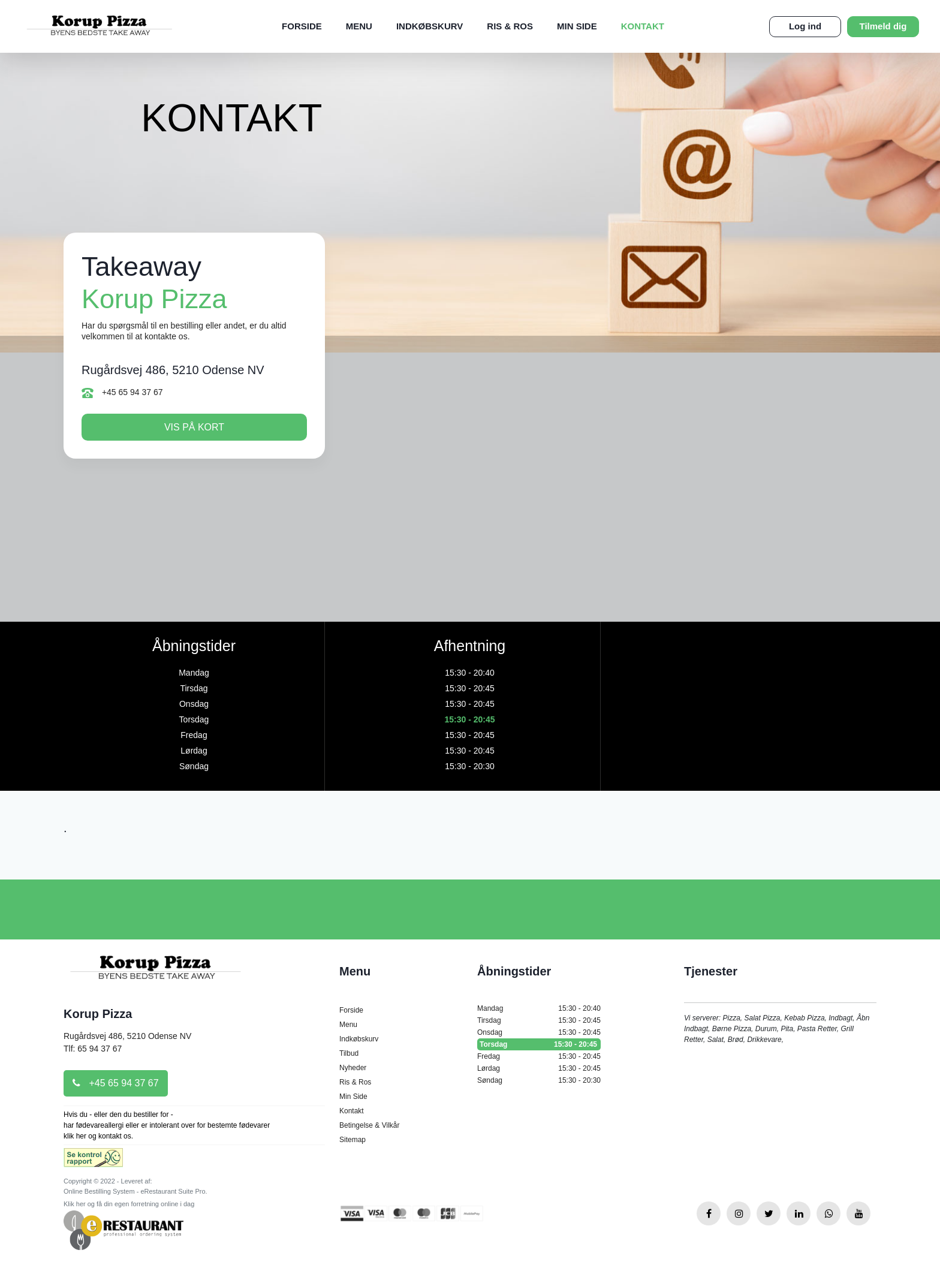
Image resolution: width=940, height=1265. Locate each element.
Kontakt (642, 26)
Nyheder (352, 1068)
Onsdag (539, 1032)
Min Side (577, 26)
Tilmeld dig (883, 26)
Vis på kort (194, 427)
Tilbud (348, 1053)
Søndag (539, 1080)
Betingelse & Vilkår (369, 1125)
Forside (302, 26)
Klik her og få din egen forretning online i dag (129, 1203)
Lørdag (539, 1068)
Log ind (805, 26)
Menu (359, 26)
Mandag (539, 1008)
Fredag (539, 1056)
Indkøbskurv (429, 26)
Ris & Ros (510, 26)
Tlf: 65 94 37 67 (93, 1048)
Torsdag (539, 1044)
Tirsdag (539, 1020)
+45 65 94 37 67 (122, 393)
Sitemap (352, 1140)
